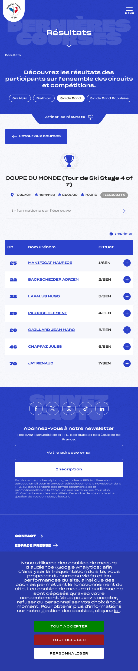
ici (69, 497)
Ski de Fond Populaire (109, 98)
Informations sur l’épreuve (69, 211)
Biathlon (44, 98)
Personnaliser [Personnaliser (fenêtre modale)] (69, 653)
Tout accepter (69, 626)
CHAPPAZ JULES (45, 346)
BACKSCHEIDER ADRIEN (53, 279)
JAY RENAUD (40, 363)
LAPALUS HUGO (44, 296)
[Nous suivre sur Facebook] (36, 408)
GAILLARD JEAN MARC (51, 330)
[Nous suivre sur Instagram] (69, 408)
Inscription (69, 469)
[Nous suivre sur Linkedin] (102, 408)
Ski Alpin (19, 98)
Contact (25, 536)
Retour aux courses (36, 136)
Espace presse (33, 545)
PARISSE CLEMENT (47, 313)
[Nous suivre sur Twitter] (52, 408)
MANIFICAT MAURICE (50, 263)
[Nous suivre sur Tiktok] (85, 408)
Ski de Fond (70, 98)
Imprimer (121, 233)
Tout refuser (69, 640)
